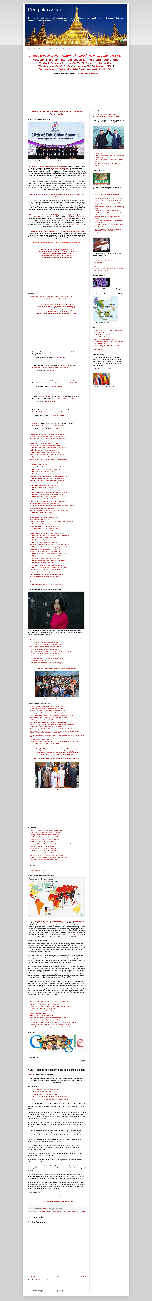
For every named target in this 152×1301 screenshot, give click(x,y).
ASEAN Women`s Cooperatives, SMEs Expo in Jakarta (50, 1099)
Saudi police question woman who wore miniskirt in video (46, 457)
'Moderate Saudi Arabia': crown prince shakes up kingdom (47, 480)
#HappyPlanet (65, 365)
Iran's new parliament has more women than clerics (57, 304)
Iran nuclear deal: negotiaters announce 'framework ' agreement (57, 310)
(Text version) (73, 936)
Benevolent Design (78, 216)
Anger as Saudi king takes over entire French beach (45, 558)
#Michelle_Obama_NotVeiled (51, 383)
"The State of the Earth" (50, 66)
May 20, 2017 (54, 428)
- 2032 (103, 66)
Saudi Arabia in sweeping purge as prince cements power (47, 478)
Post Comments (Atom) (43, 1280)
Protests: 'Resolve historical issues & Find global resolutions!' (76, 59)
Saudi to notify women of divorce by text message (44, 443)
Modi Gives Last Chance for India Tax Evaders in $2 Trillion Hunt (49, 1002)
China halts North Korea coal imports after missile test (46, 653)
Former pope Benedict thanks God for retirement (44, 868)
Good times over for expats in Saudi (40, 515)
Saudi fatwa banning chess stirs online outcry (43, 537)
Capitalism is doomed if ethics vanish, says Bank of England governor (50, 1024)
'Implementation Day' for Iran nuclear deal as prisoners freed (57, 306)
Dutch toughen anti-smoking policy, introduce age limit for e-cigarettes (50, 1006)
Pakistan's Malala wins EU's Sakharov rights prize (57, 255)
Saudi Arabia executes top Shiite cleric (41, 540)
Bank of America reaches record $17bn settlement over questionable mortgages (53, 1022)
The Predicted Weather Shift (77, 66)
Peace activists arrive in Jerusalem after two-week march (46, 706)
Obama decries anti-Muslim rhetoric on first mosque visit (46, 855)
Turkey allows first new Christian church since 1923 (57, 754)
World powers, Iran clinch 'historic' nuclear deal (108, 198)
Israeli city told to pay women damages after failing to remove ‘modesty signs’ (53, 724)
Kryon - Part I (52, 48)
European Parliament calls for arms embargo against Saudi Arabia (49, 535)
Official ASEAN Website (101, 337)
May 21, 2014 (61, 357)
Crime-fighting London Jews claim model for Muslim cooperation (57, 752)
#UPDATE (35, 423)
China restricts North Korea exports (40, 660)
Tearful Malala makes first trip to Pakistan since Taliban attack (48, 299)
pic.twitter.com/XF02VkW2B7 (61, 367)
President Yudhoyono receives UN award (45, 1094)
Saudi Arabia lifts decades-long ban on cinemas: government (48, 447)
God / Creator (62, 923)
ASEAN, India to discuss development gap (45, 1089)
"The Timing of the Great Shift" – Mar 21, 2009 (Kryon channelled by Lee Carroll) (54, 194)
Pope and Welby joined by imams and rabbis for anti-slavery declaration (57, 758)
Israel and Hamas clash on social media (41, 739)
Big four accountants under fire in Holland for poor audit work (48, 1011)
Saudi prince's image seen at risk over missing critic (45, 469)
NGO (83, 1211)
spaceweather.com (91, 73)
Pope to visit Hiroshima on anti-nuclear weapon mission (46, 830)
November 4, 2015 (58, 415)
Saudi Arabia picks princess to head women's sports (45, 526)
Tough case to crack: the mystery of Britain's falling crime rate (48, 1018)
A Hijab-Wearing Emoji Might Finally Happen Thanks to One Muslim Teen (51, 521)
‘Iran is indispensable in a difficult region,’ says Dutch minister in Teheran (51, 715)
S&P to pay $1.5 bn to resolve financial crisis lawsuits (45, 1004)
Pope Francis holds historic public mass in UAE (44, 837)
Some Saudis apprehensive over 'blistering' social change (47, 436)
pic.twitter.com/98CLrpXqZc (56, 425)
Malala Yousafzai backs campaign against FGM (57, 257)
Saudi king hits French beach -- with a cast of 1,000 (45, 556)
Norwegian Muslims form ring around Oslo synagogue (57, 751)
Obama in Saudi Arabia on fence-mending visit (43, 531)
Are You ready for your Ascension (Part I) (56, 69)
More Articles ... (34, 640)
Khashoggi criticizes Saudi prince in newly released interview (48, 467)
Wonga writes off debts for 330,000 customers (43, 1008)
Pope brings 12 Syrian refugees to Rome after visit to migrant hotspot (50, 844)
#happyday (49, 367)
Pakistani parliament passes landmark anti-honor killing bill (57, 251)
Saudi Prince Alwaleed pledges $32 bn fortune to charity (46, 584)
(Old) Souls (76, 224)
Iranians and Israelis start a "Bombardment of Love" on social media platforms (107, 229)
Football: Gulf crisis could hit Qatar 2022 (41, 499)
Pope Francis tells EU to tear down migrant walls (44, 841)
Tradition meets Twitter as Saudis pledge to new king (45, 576)
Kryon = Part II (65, 48)
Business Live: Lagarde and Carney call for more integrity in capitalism (50, 1027)
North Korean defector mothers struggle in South (44, 642)
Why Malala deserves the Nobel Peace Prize (57, 253)
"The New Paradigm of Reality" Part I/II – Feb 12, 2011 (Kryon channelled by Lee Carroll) (57, 231)
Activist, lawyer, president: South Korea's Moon (44, 649)
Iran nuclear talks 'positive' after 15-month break (108, 224)
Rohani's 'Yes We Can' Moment (57, 312)
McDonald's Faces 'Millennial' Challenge (42, 1015)
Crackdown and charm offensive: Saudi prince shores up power (48, 492)
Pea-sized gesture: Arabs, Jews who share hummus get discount (49, 713)
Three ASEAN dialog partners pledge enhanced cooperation (51, 1096)
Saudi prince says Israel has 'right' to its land (43, 471)
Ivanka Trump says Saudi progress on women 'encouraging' (47, 454)
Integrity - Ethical (61, 1211)
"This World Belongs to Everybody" (56, 63)
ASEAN (35, 1211)
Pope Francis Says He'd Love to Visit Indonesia (44, 851)
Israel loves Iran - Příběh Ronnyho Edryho (106, 210)
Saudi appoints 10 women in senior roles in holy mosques (47, 434)
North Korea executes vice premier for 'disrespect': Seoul (46, 658)
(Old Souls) (79, 69)
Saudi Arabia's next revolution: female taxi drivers (44, 485)
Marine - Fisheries (71, 1211)
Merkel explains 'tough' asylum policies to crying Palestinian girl (48, 717)
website (80, 73)
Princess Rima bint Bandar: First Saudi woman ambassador (47, 441)
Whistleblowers (39, 48)
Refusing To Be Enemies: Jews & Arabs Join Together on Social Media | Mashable (54, 741)
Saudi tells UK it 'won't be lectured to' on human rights (46, 549)
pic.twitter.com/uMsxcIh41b (54, 412)
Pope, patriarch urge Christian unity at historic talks (45, 848)
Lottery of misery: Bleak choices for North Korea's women (47, 656)
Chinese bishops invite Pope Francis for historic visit (45, 839)
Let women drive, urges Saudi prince (40, 519)
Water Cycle (67, 218)
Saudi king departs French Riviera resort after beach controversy (49, 553)
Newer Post (31, 1277)
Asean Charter (41, 1211)
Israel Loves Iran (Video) (101, 233)
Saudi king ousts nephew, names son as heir (43, 496)
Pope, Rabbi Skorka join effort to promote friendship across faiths (57, 749)
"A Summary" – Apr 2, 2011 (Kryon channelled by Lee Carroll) (48, 166)
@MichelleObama (46, 396)
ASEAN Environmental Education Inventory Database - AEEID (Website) (107, 346)
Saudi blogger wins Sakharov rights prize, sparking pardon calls (48, 547)
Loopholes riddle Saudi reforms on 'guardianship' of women (47, 438)
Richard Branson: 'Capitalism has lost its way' (57, 1201)
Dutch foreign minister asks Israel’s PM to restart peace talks (48, 720)
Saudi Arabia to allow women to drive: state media (44, 450)
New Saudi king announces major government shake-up (46, 574)
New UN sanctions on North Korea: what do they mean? (46, 644)
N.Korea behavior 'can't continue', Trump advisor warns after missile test (51, 651)
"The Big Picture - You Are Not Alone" (95, 63)
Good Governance (51, 1211)
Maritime (79, 1211)
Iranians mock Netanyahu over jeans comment (108, 200)
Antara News (32, 1074)
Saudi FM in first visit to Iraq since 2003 (41, 512)
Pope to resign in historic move (39, 870)
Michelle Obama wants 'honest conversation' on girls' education (48, 459)
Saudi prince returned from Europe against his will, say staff (47, 533)
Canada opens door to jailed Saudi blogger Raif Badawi (46, 565)
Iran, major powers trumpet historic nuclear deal (52, 308)
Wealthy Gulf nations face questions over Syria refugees (46, 551)
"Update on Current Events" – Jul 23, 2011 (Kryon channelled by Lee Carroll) (53, 215)
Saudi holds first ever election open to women (43, 542)
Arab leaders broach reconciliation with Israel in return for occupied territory (52, 506)
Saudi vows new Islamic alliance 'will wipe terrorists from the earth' (49, 476)
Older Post (82, 1277)
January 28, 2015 (57, 386)
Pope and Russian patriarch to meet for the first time (45, 853)
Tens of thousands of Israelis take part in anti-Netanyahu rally (48, 722)
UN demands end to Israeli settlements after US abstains (46, 708)
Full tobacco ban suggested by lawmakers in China (45, 1020)
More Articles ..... (35, 582)
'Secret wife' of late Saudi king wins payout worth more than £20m (49, 544)
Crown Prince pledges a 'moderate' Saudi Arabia (44, 483)
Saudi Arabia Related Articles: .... (39, 465)
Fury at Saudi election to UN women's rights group (44, 503)
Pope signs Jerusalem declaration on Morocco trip (44, 835)
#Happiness (36, 352)
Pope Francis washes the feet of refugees (42, 846)
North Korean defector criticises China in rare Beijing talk (46, 663)
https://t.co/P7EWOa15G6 (40, 425)
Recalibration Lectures (51, 923)
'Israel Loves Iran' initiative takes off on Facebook (44, 743)
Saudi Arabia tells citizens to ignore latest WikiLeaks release (47, 560)
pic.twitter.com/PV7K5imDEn (69, 383)
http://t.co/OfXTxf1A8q (39, 367)
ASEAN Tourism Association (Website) (105, 339)
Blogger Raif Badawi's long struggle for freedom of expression (48, 572)
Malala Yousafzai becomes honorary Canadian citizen (57, 250)
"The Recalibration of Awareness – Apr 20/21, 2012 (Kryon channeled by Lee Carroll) (57, 921)
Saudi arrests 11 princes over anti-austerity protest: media (47, 474)
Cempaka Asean (45, 9)
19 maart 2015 (49, 370)
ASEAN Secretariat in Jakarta (103, 334)
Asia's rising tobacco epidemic (38, 1013)
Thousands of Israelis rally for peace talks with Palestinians (47, 710)
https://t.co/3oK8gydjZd (39, 412)
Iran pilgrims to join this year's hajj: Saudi (42, 508)
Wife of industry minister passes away (44, 1092)
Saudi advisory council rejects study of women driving (45, 524)
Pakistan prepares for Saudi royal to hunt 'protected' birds (47, 569)
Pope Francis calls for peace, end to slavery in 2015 (45, 860)
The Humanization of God (37, 216)
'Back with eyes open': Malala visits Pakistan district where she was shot (51, 296)
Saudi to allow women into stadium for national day (45, 452)
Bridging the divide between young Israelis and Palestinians (57, 668)
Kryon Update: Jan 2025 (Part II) (99, 69)
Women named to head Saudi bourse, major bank (44, 517)
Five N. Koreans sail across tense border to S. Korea (45, 647)
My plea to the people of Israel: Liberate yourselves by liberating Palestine (51, 729)
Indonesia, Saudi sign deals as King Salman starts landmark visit (49, 510)
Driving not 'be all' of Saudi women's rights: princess (45, 445)
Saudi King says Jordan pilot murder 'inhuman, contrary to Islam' (49, 567)
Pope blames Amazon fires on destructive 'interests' (45, 832)
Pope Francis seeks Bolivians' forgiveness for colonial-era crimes (49, 857)
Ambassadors (98, 349)
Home (28, 48)
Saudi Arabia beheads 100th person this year (43, 562)
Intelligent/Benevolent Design (59, 168)
